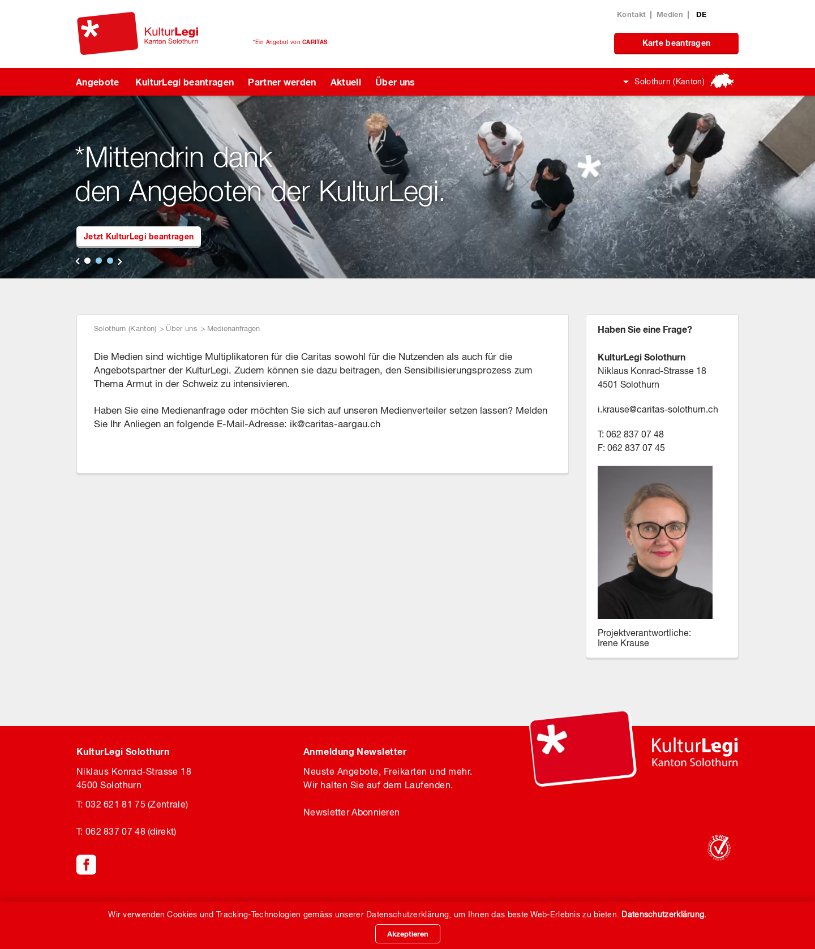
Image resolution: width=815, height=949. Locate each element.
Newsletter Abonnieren (351, 812)
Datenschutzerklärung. (663, 914)
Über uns (395, 81)
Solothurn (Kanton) (669, 81)
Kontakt (631, 14)
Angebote (97, 81)
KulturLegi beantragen (184, 81)
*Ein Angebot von (290, 41)
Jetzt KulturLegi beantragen (139, 236)
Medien (670, 14)
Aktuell (346, 81)
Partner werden (282, 81)
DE (701, 14)
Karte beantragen (676, 43)
